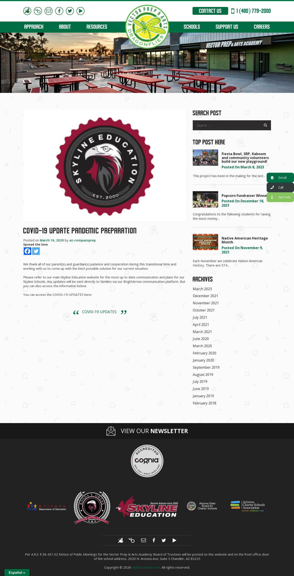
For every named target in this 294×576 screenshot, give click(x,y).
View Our (154, 431)
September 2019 (206, 367)
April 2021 (201, 324)
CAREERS (262, 27)
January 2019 (203, 395)
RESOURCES (97, 27)
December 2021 (205, 295)
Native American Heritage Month (245, 240)
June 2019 (201, 388)
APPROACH (33, 27)
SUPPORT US (227, 27)
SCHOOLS (192, 27)
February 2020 (204, 353)
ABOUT (65, 27)
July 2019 (200, 381)
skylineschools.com (146, 567)
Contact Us (210, 11)
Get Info (279, 197)
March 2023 (202, 288)
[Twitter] (36, 251)
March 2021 (202, 331)
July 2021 (200, 317)
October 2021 (204, 310)
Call (275, 187)
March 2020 (202, 345)
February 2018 (204, 403)
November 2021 (206, 303)
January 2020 (203, 360)
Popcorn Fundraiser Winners (246, 195)
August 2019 (203, 374)
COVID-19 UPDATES (99, 311)
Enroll (277, 178)
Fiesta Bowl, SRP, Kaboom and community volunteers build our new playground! (245, 157)
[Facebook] (27, 251)
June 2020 (201, 338)
